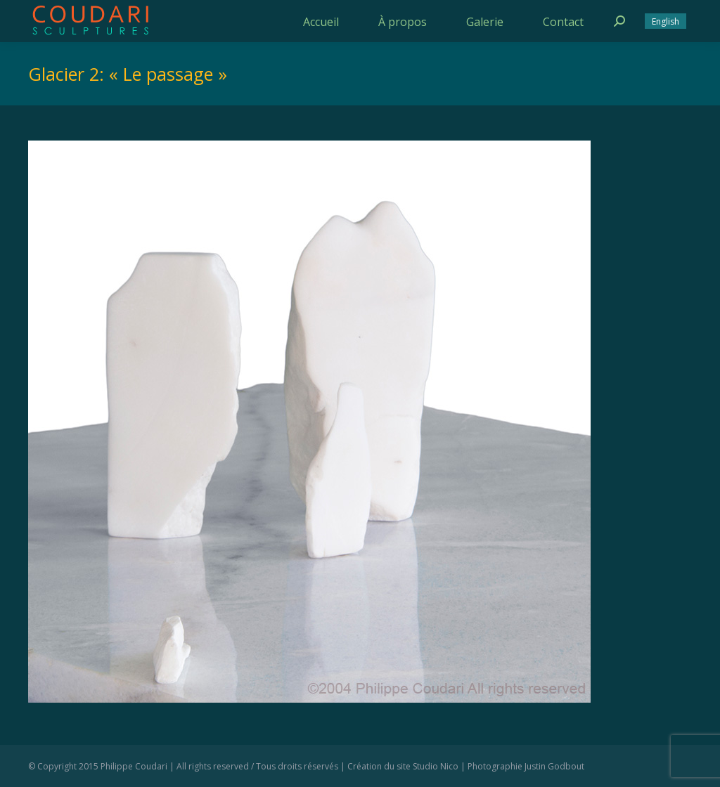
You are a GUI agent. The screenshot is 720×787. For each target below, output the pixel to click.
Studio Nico (435, 766)
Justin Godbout (554, 766)
